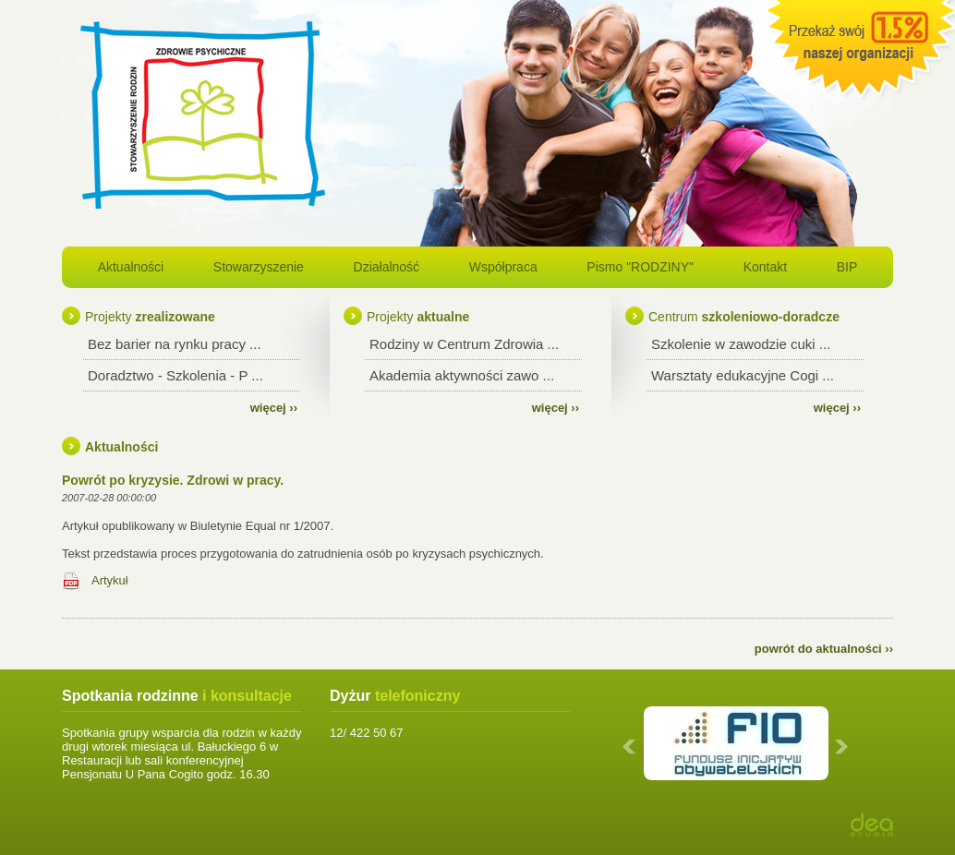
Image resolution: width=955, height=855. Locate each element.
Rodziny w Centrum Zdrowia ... (464, 344)
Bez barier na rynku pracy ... (174, 344)
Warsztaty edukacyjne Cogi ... (742, 375)
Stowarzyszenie (258, 266)
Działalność (387, 266)
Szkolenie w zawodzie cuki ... (740, 344)
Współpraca (503, 266)
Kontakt (765, 266)
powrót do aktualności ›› (824, 649)
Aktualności (131, 266)
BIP (847, 266)
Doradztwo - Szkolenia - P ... (175, 375)
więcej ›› (273, 408)
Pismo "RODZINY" (640, 266)
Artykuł (109, 580)
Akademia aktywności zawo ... (461, 375)
